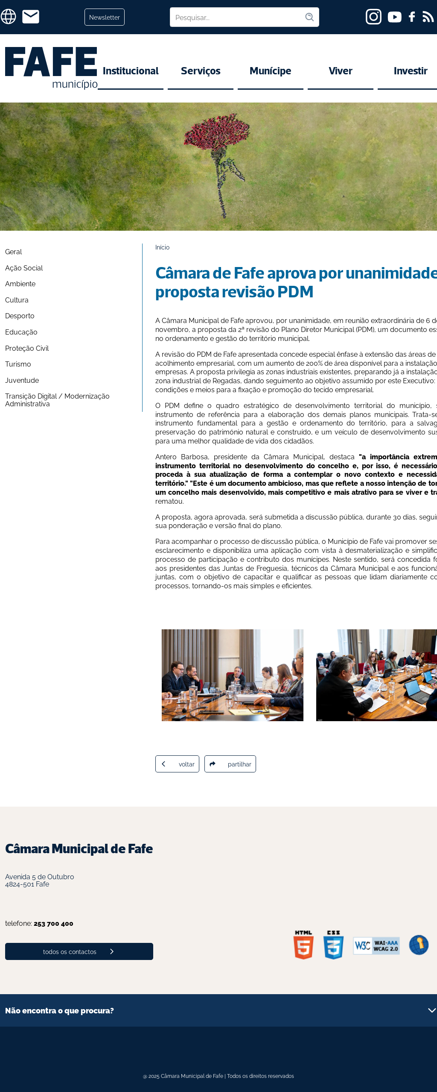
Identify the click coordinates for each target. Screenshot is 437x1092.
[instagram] (373, 16)
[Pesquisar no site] (237, 17)
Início (162, 247)
